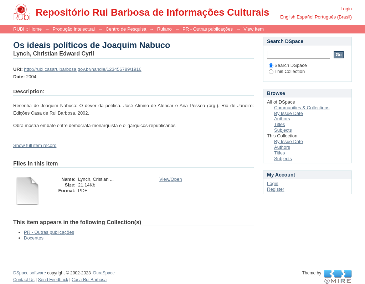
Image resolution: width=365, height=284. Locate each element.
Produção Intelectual (73, 29)
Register (275, 189)
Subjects (283, 130)
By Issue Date (288, 113)
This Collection (287, 71)
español (305, 17)
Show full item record (34, 145)
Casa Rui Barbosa (89, 279)
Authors (282, 118)
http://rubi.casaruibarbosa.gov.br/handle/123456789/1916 (82, 69)
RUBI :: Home (27, 29)
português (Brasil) (333, 17)
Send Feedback (53, 279)
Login (346, 8)
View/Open (170, 179)
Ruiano (164, 29)
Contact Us (24, 279)
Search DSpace (288, 65)
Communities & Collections (301, 107)
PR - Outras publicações (207, 29)
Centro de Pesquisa (126, 29)
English (287, 17)
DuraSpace (103, 272)
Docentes (33, 238)
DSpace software (29, 272)
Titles (279, 124)
